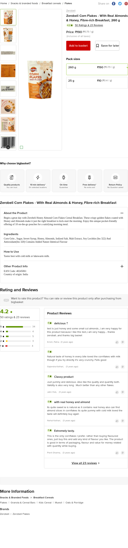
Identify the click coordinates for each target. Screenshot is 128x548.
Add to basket (78, 45)
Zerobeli (70, 10)
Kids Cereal (46, 502)
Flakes (4, 502)
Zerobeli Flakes (21, 513)
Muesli (59, 502)
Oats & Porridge (74, 502)
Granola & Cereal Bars (24, 502)
